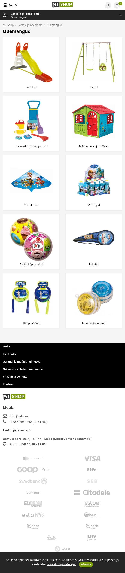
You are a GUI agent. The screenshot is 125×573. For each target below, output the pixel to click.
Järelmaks (9, 354)
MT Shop (8, 25)
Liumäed (31, 87)
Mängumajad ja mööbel (93, 146)
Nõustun (86, 564)
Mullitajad (94, 205)
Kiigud (94, 87)
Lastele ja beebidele (25, 14)
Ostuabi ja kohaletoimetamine (23, 369)
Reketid (93, 264)
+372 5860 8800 (21, 422)
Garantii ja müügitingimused (22, 361)
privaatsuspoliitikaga (61, 564)
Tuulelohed (31, 205)
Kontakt (8, 384)
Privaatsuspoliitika (15, 376)
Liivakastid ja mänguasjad (31, 146)
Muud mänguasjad (93, 323)
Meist (6, 346)
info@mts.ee (19, 416)
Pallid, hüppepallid (31, 264)
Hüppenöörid (31, 323)
